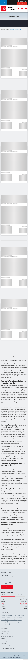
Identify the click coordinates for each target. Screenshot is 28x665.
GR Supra (16, 621)
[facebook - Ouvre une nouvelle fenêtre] (2, 583)
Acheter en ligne (5, 631)
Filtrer (24, 21)
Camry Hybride (21, 615)
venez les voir (4, 561)
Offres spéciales (5, 633)
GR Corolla (10, 621)
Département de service (7, 636)
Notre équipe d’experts (11, 372)
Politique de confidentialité (19, 655)
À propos (3, 638)
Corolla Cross (9, 617)
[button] (3, 2)
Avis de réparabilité (18, 657)
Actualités (3, 643)
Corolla (3, 617)
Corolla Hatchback (5, 619)
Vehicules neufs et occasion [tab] (8, 594)
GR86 (20, 621)
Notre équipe (4, 539)
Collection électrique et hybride (8, 648)
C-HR (15, 615)
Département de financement (8, 646)
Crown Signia (4, 621)
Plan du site (13, 654)
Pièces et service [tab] (21, 594)
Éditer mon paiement (22, 25)
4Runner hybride (9, 615)
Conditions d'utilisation (7, 655)
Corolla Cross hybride (17, 617)
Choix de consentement (7, 657)
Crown (20, 619)
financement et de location (7, 542)
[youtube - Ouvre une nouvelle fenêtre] (10, 583)
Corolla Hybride (14, 619)
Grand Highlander (5, 624)
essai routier (24, 542)
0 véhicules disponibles (15, 29)
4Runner (3, 615)
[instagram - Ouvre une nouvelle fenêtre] (6, 583)
